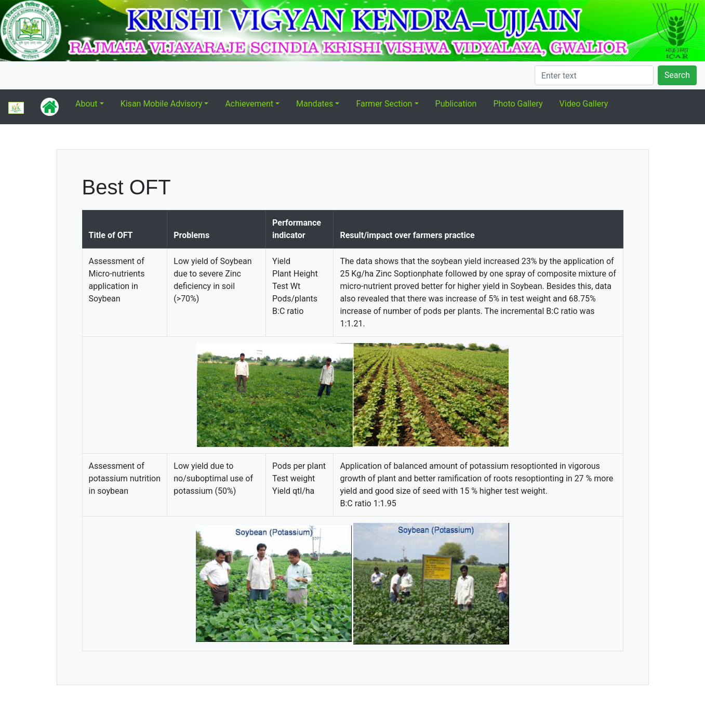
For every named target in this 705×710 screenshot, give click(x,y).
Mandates (314, 104)
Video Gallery (584, 104)
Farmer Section (384, 104)
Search (677, 75)
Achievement (249, 104)
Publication (456, 104)
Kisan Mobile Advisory (162, 104)
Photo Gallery (517, 104)
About (86, 104)
